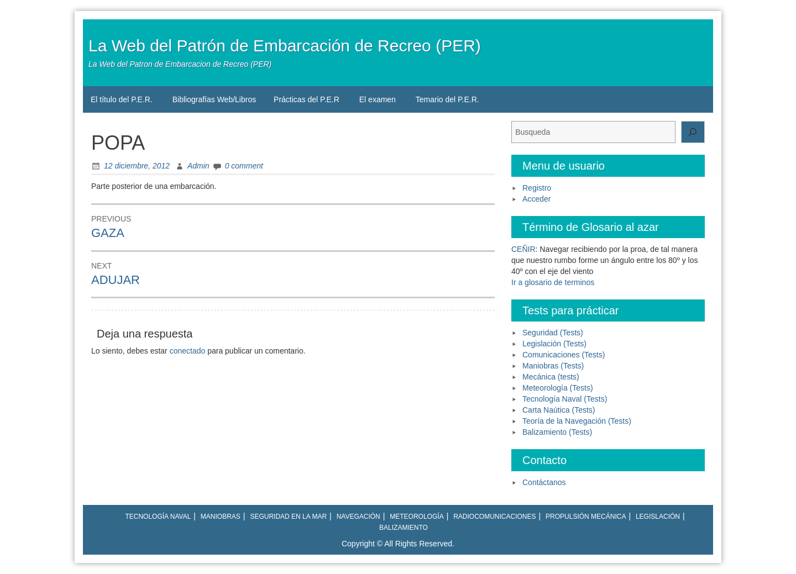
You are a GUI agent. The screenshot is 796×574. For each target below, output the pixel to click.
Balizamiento (403, 527)
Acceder (536, 198)
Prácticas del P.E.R (306, 99)
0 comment (244, 165)
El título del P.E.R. (122, 99)
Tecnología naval (158, 516)
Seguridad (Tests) (552, 332)
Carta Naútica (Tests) (558, 410)
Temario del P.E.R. (447, 99)
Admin (198, 165)
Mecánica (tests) (550, 376)
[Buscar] (693, 132)
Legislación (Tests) (554, 343)
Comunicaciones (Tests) (563, 354)
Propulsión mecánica (586, 516)
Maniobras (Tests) (553, 365)
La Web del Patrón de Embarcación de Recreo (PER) (284, 45)
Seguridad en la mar (288, 516)
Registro (536, 187)
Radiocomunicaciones (494, 516)
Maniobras (220, 516)
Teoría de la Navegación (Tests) (576, 421)
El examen (377, 99)
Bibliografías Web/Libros (214, 99)
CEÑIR (523, 249)
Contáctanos (544, 482)
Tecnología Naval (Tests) (564, 398)
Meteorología (416, 516)
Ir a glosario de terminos (552, 282)
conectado (188, 350)
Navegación (358, 516)
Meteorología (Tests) (557, 387)
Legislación (658, 516)
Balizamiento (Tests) (557, 432)
